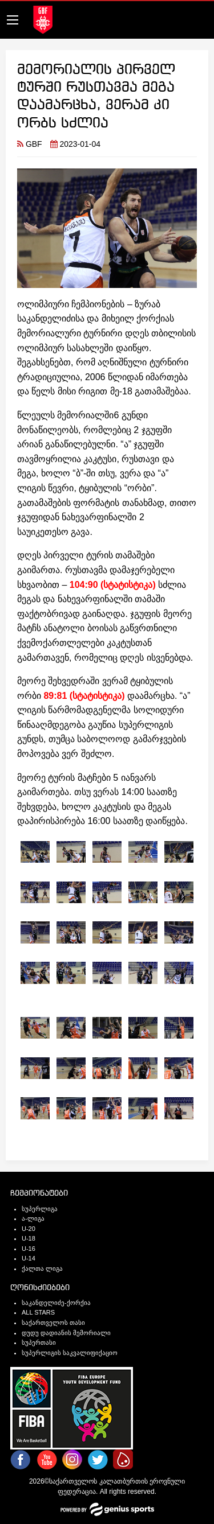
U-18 (28, 1238)
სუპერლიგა (40, 1208)
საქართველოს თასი (53, 1322)
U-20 (28, 1228)
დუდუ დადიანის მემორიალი (66, 1332)
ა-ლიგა (33, 1218)
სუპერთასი (39, 1342)
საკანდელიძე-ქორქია (56, 1302)
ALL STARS (38, 1312)
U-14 (28, 1258)
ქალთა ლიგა (42, 1268)
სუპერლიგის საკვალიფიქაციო (70, 1352)
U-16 (28, 1248)
